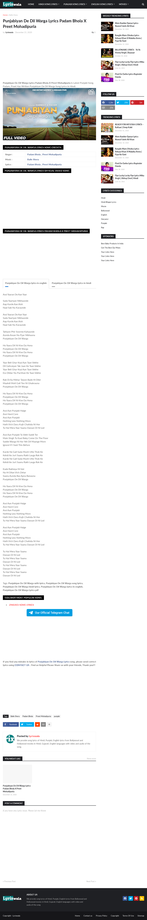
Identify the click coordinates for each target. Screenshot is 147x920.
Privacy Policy (101, 916)
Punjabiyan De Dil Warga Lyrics (54, 661)
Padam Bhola (34, 154)
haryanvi (104, 219)
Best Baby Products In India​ (112, 243)
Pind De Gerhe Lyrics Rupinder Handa (128, 75)
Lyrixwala (34, 736)
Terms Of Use (128, 916)
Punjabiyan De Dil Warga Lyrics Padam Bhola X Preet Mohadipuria (17, 789)
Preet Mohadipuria (52, 154)
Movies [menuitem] (123, 4)
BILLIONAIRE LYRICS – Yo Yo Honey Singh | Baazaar (127, 51)
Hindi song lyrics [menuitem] (47, 4)
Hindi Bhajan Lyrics (108, 202)
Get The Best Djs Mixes (110, 248)
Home (5, 15)
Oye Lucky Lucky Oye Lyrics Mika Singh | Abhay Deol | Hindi (129, 63)
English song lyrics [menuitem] (102, 4)
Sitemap (141, 916)
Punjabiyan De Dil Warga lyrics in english (26, 283)
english (104, 215)
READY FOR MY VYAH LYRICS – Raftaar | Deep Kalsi (129, 125)
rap (102, 227)
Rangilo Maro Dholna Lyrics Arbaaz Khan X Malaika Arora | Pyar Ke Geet (128, 38)
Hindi (103, 198)
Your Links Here (107, 252)
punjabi (57, 716)
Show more (91, 758)
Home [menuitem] (31, 4)
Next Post (90, 881)
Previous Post (10, 881)
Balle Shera (13, 15)
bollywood (105, 210)
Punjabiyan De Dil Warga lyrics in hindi (71, 283)
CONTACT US (22, 665)
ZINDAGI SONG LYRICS (21, 604)
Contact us (88, 916)
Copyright (115, 916)
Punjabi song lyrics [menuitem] (74, 4)
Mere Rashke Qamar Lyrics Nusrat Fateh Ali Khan (126, 24)
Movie (103, 206)
